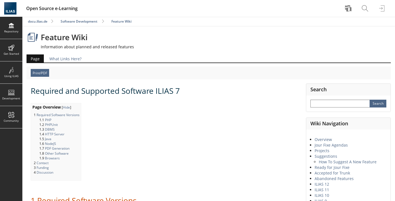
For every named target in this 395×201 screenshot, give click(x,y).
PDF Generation (57, 148)
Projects (322, 150)
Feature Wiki (121, 21)
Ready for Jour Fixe (332, 167)
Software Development (79, 21)
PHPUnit (51, 124)
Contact (43, 163)
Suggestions (326, 156)
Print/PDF (40, 73)
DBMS (50, 129)
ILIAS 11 (322, 189)
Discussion (45, 172)
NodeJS (50, 143)
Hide (66, 107)
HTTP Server (54, 134)
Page (35, 58)
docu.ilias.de (37, 21)
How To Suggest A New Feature (348, 161)
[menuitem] (349, 8)
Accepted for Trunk (332, 173)
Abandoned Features (334, 178)
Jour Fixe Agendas (331, 145)
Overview (323, 139)
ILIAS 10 (322, 195)
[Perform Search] (378, 103)
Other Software (57, 153)
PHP (48, 120)
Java (48, 139)
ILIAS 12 (322, 184)
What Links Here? (65, 58)
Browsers (52, 158)
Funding (43, 167)
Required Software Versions (58, 115)
